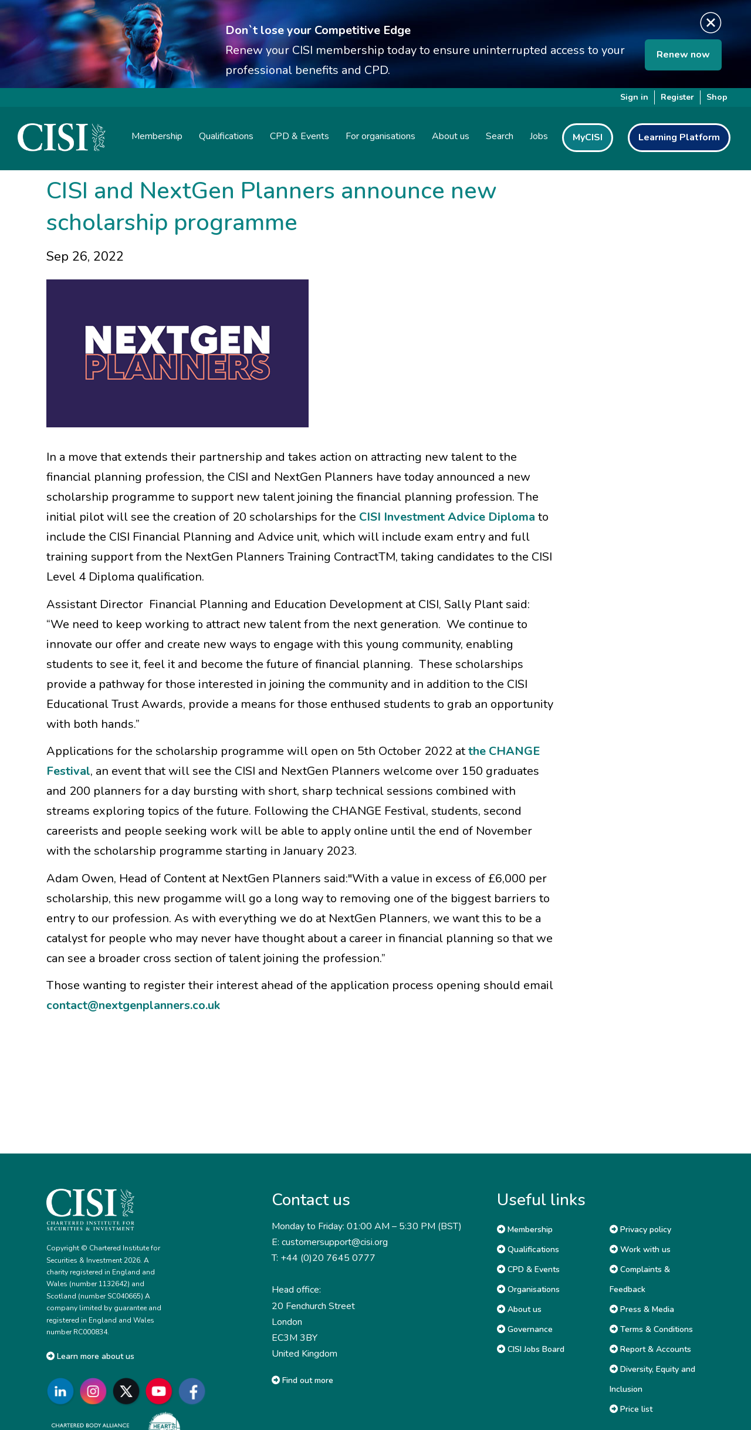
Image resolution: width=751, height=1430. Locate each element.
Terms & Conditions (651, 1329)
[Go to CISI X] (128, 1391)
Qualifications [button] (226, 136)
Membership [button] (156, 136)
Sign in (634, 97)
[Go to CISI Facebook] (194, 1391)
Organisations (528, 1289)
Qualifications (528, 1249)
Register (677, 97)
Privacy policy (640, 1229)
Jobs (539, 136)
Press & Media (642, 1309)
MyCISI (588, 137)
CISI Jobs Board (530, 1349)
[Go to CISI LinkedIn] (62, 1391)
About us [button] (450, 136)
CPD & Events (528, 1269)
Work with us (640, 1249)
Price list (631, 1409)
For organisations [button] (380, 136)
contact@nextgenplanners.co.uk (133, 1005)
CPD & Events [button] (299, 136)
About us (519, 1309)
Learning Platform (679, 137)
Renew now (683, 54)
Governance (525, 1329)
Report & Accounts (650, 1349)
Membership (525, 1229)
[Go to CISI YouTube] (161, 1391)
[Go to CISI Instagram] (95, 1391)
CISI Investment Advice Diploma (447, 517)
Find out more (302, 1380)
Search (499, 136)
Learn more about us (90, 1356)
